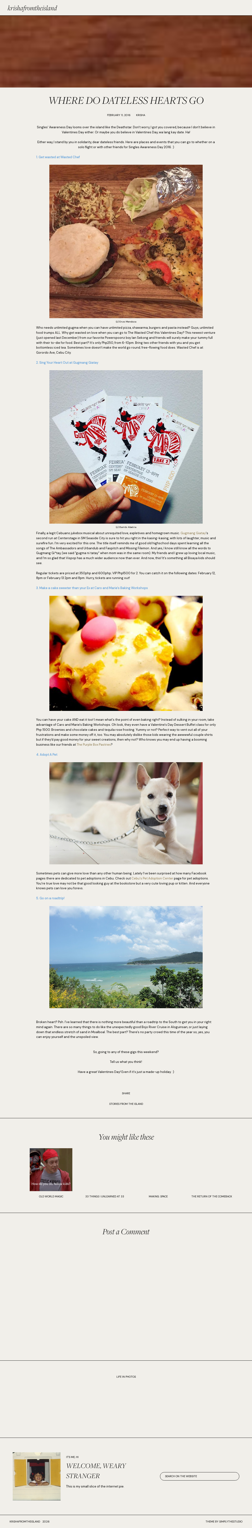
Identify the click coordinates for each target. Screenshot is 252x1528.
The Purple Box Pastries (93, 745)
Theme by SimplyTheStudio (224, 1521)
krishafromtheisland (32, 7)
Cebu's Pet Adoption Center (152, 878)
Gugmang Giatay (193, 533)
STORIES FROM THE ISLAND (126, 1104)
